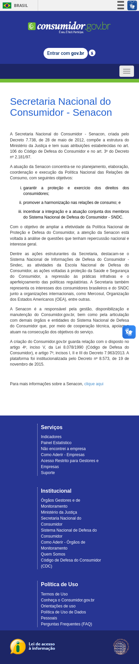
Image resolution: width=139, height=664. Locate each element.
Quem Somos (53, 554)
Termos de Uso (54, 594)
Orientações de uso (58, 606)
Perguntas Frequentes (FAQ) (66, 624)
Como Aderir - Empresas (62, 454)
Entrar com (65, 53)
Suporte (48, 472)
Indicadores (51, 436)
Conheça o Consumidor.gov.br (67, 600)
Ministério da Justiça (59, 512)
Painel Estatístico (56, 442)
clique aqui (93, 384)
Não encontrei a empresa (63, 448)
